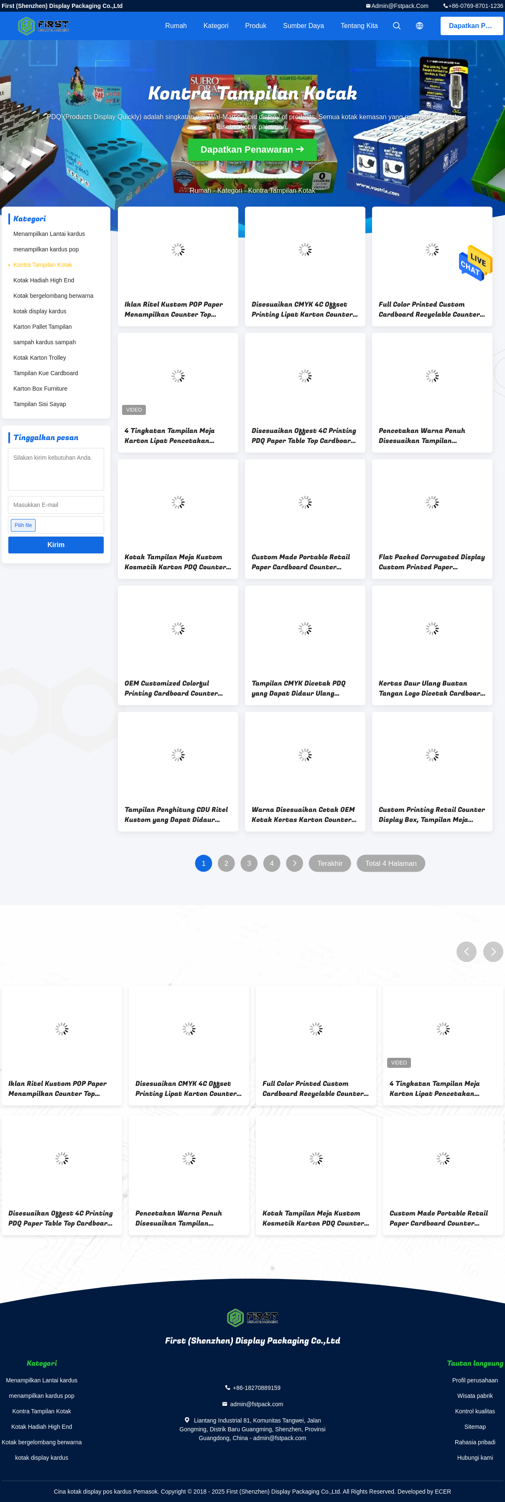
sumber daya (303, 25)
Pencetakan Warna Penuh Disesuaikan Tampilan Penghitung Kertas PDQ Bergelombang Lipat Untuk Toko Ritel (432, 436)
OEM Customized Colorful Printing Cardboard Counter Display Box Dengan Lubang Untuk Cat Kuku (171, 688)
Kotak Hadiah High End (43, 280)
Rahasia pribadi (475, 1442)
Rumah (176, 25)
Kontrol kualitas (475, 1411)
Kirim (56, 544)
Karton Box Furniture (40, 388)
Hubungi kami (475, 1457)
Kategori (216, 25)
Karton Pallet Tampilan (42, 326)
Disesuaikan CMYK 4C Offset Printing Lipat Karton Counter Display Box (302, 309)
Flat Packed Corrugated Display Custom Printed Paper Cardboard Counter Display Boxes (432, 562)
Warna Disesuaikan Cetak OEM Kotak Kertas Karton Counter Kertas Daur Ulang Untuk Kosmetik (303, 815)
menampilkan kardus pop (46, 249)
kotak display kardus (39, 311)
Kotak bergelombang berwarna (53, 295)
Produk (256, 25)
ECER (443, 1491)
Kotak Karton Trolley (39, 357)
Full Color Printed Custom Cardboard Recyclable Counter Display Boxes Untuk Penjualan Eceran (430, 309)
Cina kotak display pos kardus (93, 1491)
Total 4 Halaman (391, 863)
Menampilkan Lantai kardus (49, 233)
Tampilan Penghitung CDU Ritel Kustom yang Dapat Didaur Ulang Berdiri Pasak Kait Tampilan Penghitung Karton (176, 815)
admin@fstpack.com (399, 6)
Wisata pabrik (475, 1395)
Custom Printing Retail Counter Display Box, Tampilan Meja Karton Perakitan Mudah (432, 815)
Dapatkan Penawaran (476, 25)
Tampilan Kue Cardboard (45, 373)
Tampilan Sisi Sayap (39, 404)
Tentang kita (359, 25)
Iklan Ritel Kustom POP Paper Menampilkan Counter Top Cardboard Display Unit (174, 309)
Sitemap (475, 1426)
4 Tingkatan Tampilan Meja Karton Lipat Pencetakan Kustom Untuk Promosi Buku (173, 436)
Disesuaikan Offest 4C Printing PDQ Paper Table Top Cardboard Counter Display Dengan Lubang (304, 436)
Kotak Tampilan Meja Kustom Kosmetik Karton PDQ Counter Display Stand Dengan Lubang (175, 562)
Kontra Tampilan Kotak (42, 264)
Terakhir (329, 863)
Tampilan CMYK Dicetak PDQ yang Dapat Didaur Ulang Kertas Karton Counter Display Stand (303, 688)
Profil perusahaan (475, 1380)
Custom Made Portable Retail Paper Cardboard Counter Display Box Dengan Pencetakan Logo (305, 562)
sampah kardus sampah (44, 342)
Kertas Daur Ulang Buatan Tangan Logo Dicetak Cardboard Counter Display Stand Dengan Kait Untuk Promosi (432, 688)
